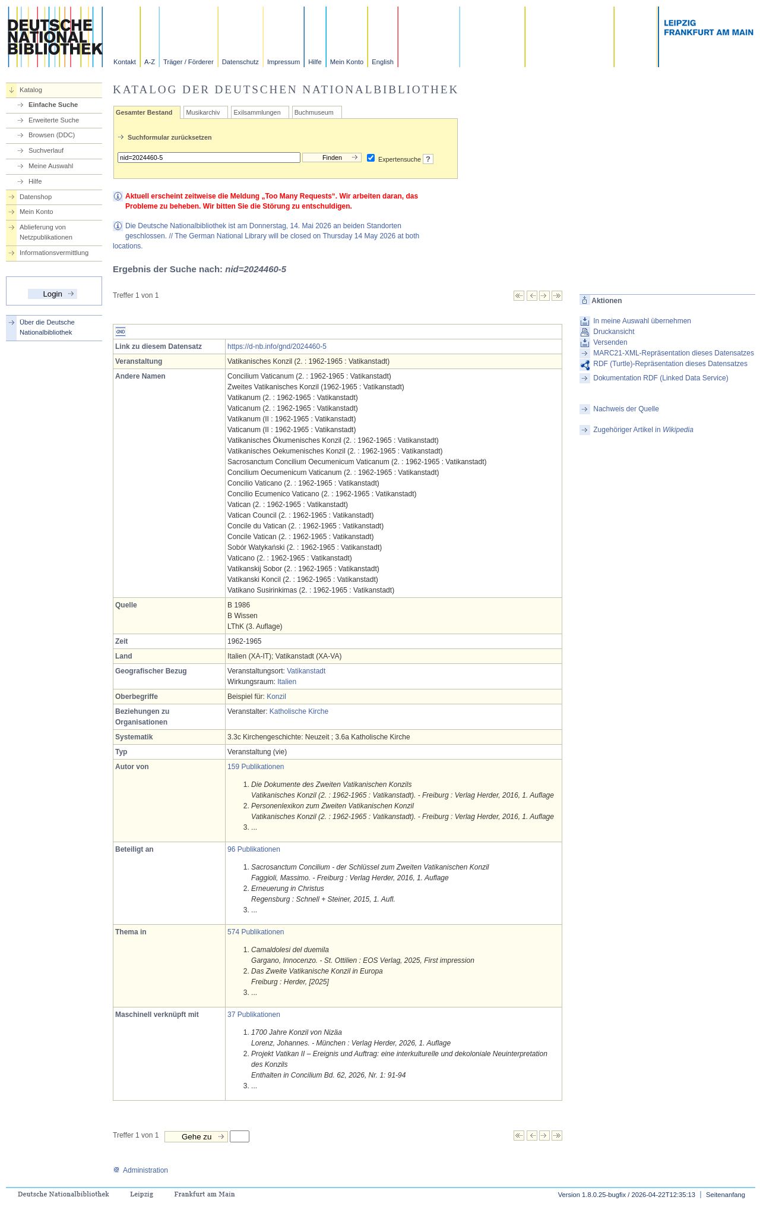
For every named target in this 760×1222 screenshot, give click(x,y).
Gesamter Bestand (144, 112)
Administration (140, 1170)
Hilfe (314, 61)
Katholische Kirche (299, 711)
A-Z (149, 61)
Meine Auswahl (50, 165)
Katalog (31, 89)
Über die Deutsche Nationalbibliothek (47, 327)
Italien (286, 682)
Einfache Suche (53, 104)
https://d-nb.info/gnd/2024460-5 (277, 346)
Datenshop (36, 196)
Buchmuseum (314, 112)
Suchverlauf (46, 150)
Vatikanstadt (306, 671)
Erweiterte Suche (53, 120)
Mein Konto (347, 61)
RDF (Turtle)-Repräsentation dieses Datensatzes (670, 364)
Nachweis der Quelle (626, 409)
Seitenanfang (725, 1194)
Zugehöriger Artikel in (643, 430)
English (383, 61)
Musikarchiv (203, 112)
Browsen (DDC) (51, 134)
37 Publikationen (253, 1014)
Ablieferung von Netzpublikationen (46, 232)
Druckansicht (613, 331)
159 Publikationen (255, 767)
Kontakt (124, 61)
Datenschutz (240, 61)
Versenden (610, 342)
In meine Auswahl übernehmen (642, 321)
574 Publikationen (255, 932)
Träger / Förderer (188, 61)
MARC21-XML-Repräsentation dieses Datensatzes (673, 353)
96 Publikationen (253, 849)
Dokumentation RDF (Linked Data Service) (660, 378)
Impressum (283, 61)
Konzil (276, 696)
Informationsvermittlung (54, 252)
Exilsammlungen (256, 112)
